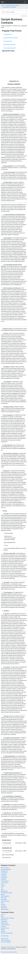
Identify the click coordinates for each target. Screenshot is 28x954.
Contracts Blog (4, 936)
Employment (4, 877)
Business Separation (6, 869)
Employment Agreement (9, 44)
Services (3, 904)
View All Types (4, 938)
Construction (4, 872)
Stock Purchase (5, 909)
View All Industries (5, 940)
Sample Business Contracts (12, 5)
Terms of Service (5, 952)
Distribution (4, 876)
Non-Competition (5, 896)
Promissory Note (8, 41)
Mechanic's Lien (5, 928)
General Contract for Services (11, 37)
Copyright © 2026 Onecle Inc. (8, 947)
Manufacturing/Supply (6, 892)
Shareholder (4, 907)
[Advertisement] (14, 66)
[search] (14, 12)
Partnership (4, 899)
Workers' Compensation (7, 933)
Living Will (3, 926)
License (3, 886)
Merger (3, 894)
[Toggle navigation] (25, 2)
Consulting (3, 874)
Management (4, 891)
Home (2, 5)
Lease (2, 884)
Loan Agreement (8, 34)
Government (4, 921)
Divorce (3, 914)
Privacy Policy (13, 952)
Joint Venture (4, 882)
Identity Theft (4, 923)
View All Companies (6, 942)
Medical (3, 929)
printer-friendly (24, 15)
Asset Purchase (5, 867)
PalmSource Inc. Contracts (9, 7)
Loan (2, 889)
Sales (2, 902)
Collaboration (4, 871)
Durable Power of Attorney (7, 918)
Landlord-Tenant (5, 924)
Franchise (3, 879)
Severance (3, 906)
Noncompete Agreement (10, 48)
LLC (2, 887)
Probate (3, 931)
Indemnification (5, 881)
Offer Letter (4, 897)
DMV (2, 916)
